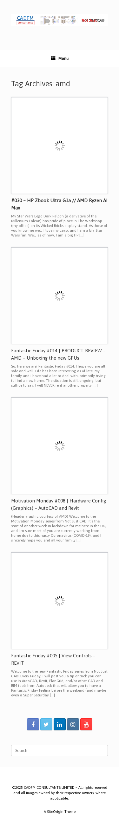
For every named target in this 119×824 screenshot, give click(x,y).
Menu (60, 58)
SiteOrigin (55, 811)
